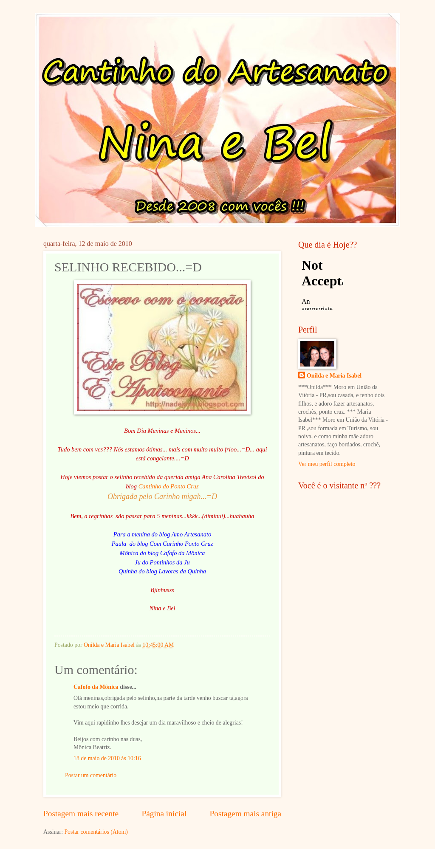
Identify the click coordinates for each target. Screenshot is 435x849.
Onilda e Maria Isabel (334, 375)
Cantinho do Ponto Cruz (168, 486)
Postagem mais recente (81, 813)
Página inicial (163, 813)
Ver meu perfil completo (326, 464)
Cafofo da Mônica (96, 687)
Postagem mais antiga (245, 813)
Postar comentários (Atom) (95, 832)
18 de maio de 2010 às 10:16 (107, 758)
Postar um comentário (90, 775)
